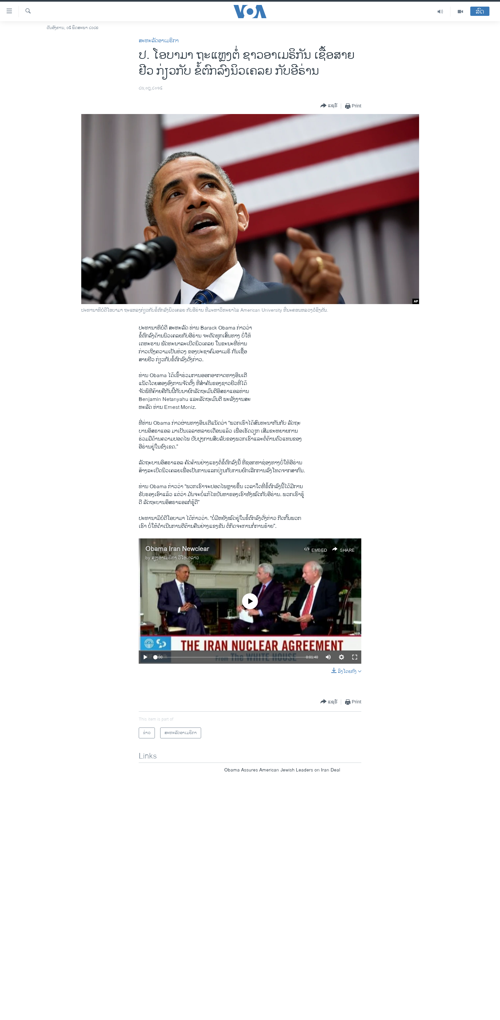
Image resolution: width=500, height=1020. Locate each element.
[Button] (329, 106)
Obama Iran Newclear (177, 549)
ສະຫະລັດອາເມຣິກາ (159, 40)
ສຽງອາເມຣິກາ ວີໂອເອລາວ (175, 558)
